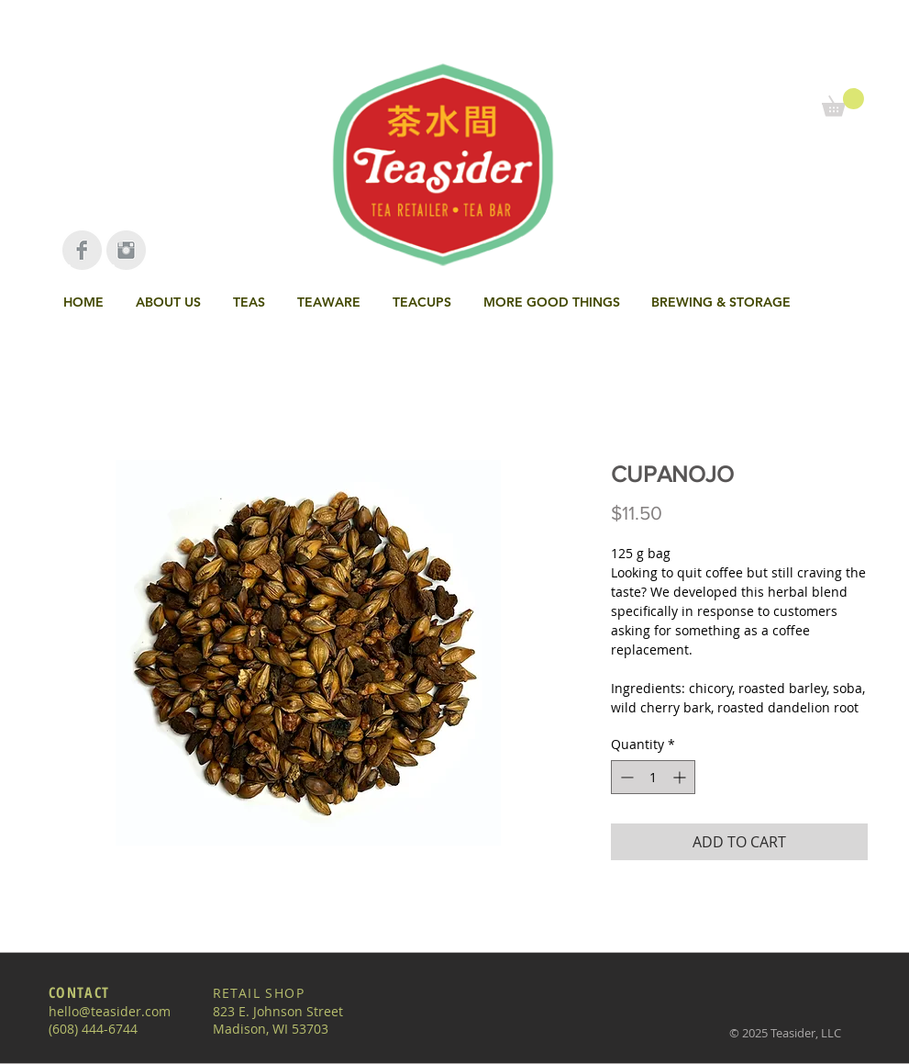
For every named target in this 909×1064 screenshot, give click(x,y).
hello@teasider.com (110, 1011)
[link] (843, 102)
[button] (251, 302)
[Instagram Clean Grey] (126, 250)
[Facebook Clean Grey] (82, 250)
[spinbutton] (653, 777)
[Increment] (681, 777)
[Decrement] (625, 777)
